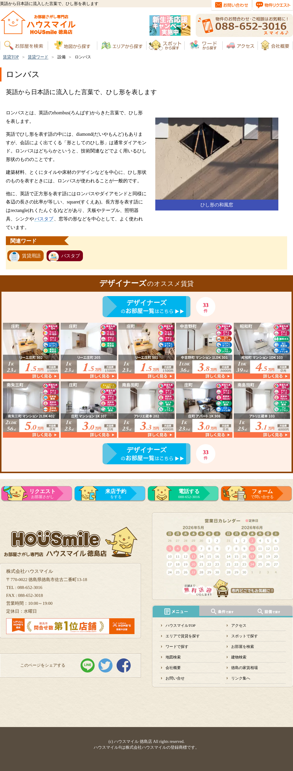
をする (115, 493)
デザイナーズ (147, 302)
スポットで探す (244, 636)
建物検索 (238, 657)
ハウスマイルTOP (180, 625)
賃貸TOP (11, 57)
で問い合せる (262, 493)
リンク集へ (240, 678)
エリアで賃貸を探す (183, 636)
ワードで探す (177, 646)
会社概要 (173, 667)
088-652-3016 (189, 493)
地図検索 (173, 657)
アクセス (238, 625)
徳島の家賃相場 (244, 667)
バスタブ (44, 218)
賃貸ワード (38, 57)
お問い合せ (175, 678)
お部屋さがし (42, 493)
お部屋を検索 (242, 646)
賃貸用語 (31, 255)
